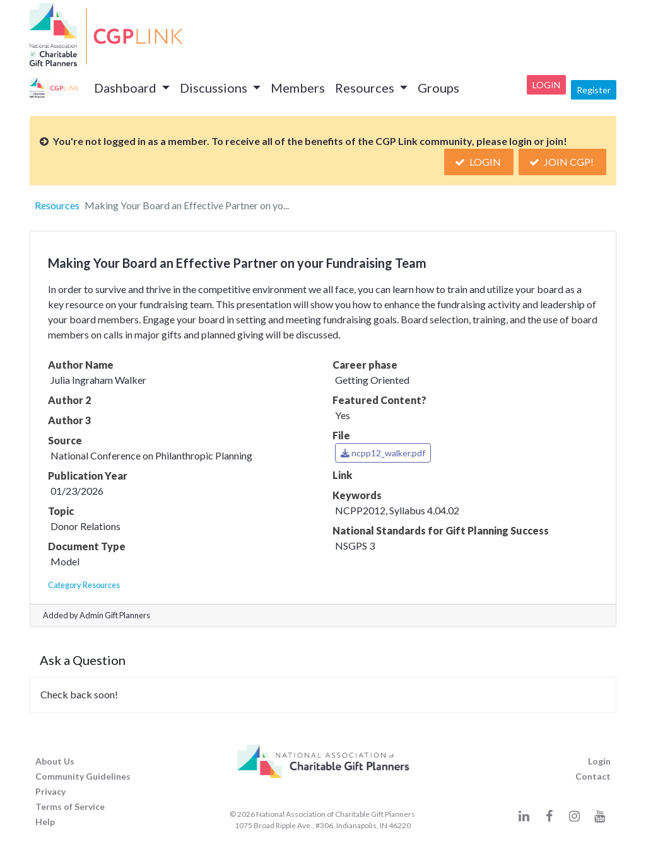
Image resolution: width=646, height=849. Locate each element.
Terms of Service (70, 806)
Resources (57, 205)
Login (546, 84)
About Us (54, 761)
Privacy (50, 791)
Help (45, 821)
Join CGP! (562, 162)
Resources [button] (366, 87)
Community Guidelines (83, 776)
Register (594, 89)
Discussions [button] (215, 87)
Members (298, 87)
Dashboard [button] (126, 87)
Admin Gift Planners (114, 615)
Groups (438, 87)
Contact (593, 776)
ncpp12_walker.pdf (383, 453)
